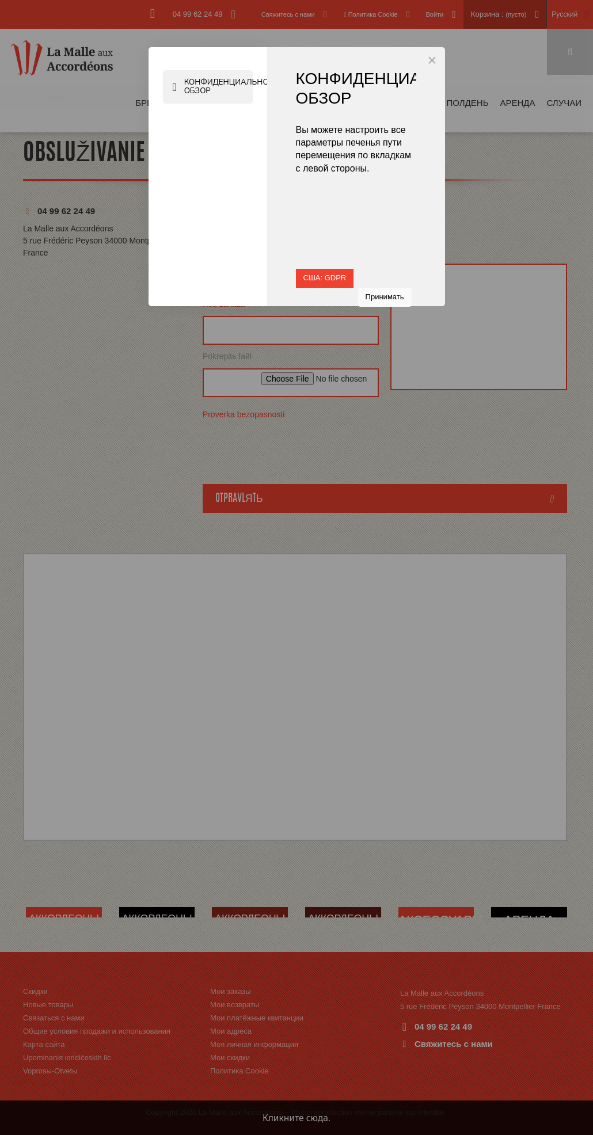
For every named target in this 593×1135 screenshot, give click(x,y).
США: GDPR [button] (325, 277)
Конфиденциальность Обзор (214, 87)
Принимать (385, 296)
